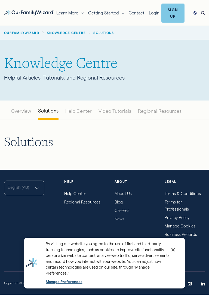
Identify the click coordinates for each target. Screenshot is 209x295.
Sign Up (173, 13)
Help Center (78, 111)
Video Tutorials (115, 111)
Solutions (48, 110)
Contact (137, 13)
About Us (123, 193)
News (119, 219)
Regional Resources (160, 111)
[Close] (173, 250)
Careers (122, 210)
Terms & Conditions (183, 193)
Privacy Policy (177, 217)
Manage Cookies (180, 226)
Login (154, 13)
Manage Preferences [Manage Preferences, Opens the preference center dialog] (64, 282)
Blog (119, 202)
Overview (21, 111)
